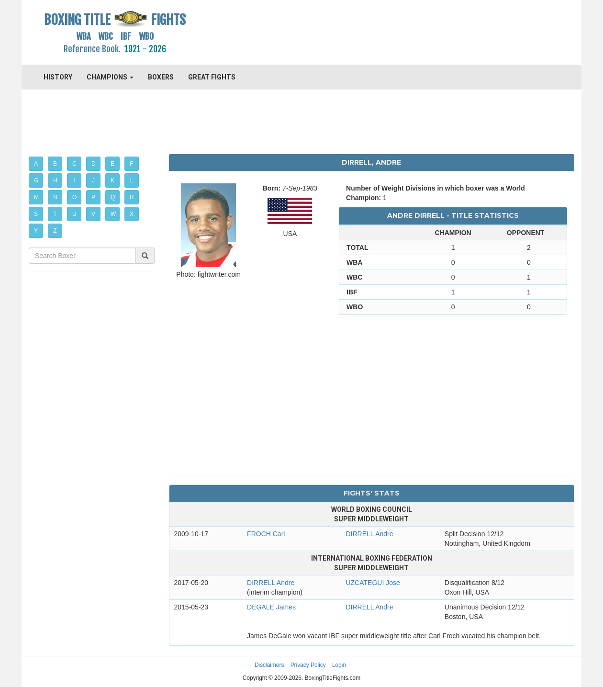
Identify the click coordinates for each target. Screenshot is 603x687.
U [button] (74, 214)
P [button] (93, 197)
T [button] (54, 214)
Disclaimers (269, 665)
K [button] (112, 180)
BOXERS (161, 77)
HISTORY (58, 77)
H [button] (55, 180)
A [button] (36, 163)
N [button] (55, 197)
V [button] (93, 214)
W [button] (113, 214)
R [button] (132, 197)
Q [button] (113, 197)
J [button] (93, 180)
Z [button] (54, 230)
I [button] (74, 180)
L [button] (132, 180)
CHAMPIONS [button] (110, 77)
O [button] (74, 197)
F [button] (131, 163)
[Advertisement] (371, 31)
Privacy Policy (308, 665)
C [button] (74, 163)
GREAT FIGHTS (211, 77)
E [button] (112, 163)
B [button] (55, 163)
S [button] (36, 214)
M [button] (36, 197)
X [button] (132, 214)
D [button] (93, 163)
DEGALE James (271, 607)
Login (339, 665)
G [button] (36, 180)
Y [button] (36, 230)
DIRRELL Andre (369, 534)
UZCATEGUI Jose (373, 582)
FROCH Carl (266, 534)
